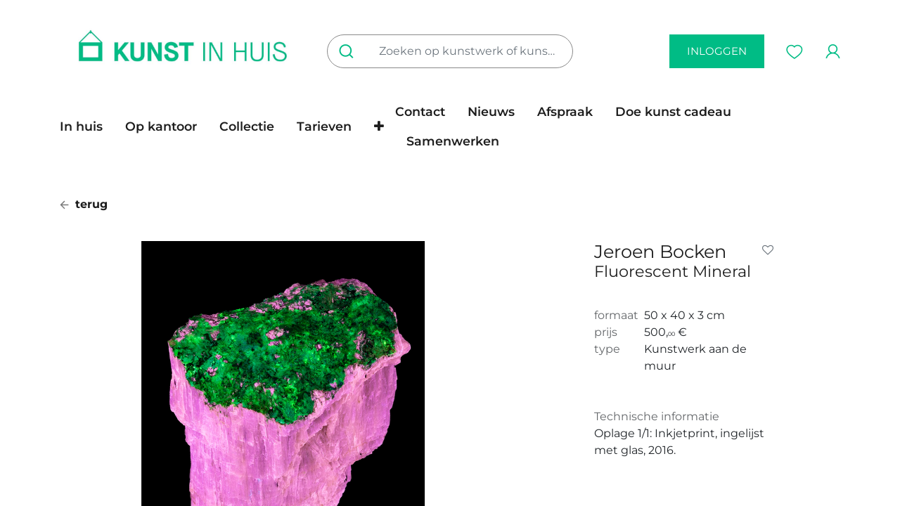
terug (84, 204)
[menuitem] (87, 126)
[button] (379, 126)
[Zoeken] (349, 51)
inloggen (717, 51)
